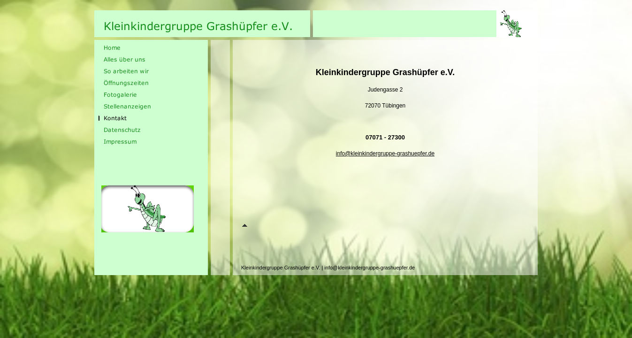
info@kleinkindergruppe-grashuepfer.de (385, 153)
